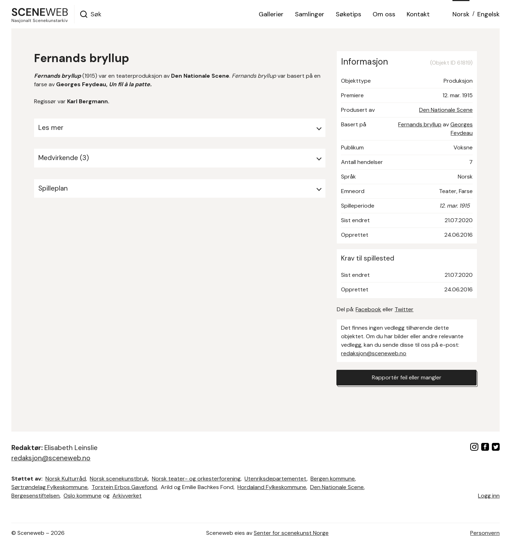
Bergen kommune (333, 478)
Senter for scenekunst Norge (291, 533)
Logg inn (489, 495)
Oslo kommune (82, 495)
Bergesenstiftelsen (35, 495)
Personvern (485, 533)
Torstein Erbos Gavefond (124, 487)
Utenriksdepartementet (275, 478)
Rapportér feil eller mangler (406, 377)
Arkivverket (127, 495)
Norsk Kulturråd (65, 478)
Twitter (404, 309)
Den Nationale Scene (446, 110)
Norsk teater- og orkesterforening (196, 478)
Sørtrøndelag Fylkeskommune (49, 487)
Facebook (368, 309)
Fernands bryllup (419, 124)
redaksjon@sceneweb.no (373, 353)
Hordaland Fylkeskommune (271, 487)
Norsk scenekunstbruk (119, 478)
